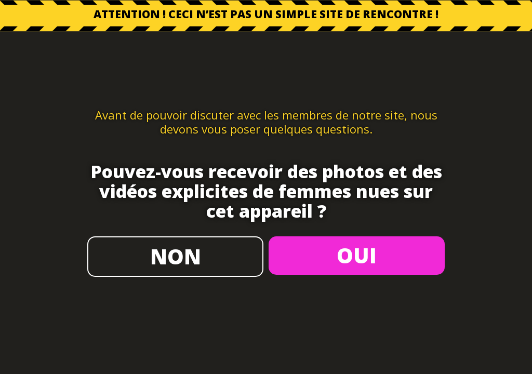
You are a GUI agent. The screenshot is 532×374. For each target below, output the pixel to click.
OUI (357, 255)
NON (175, 256)
